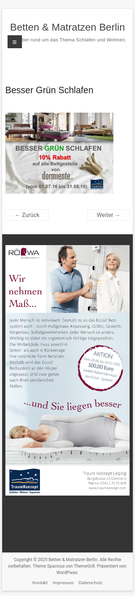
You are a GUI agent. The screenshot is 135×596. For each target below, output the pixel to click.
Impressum (63, 582)
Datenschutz (90, 582)
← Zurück (27, 215)
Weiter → (108, 215)
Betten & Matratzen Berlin (67, 27)
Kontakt (40, 582)
